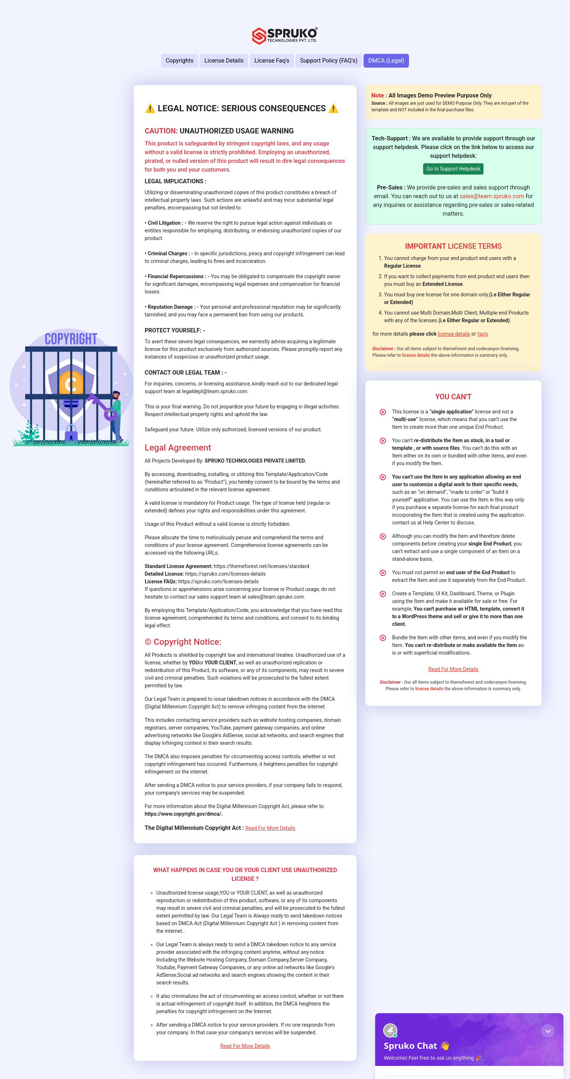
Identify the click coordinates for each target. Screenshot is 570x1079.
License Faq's (271, 60)
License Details (224, 60)
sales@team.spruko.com (492, 196)
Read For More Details (270, 828)
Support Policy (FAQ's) (329, 60)
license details (454, 334)
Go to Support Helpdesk (453, 169)
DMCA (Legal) (386, 60)
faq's (482, 334)
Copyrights (180, 60)
